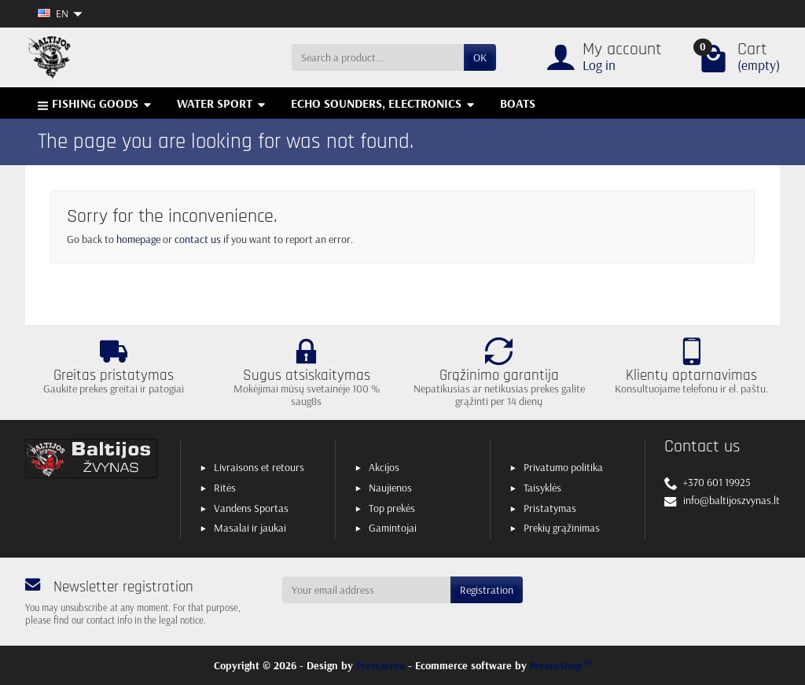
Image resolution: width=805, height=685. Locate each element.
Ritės (225, 488)
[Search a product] (378, 57)
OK (480, 57)
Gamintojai (393, 528)
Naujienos (390, 488)
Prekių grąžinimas (562, 528)
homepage (138, 239)
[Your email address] (366, 589)
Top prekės (392, 508)
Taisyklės (542, 488)
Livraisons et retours (259, 467)
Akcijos (384, 467)
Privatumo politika (563, 467)
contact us (198, 239)
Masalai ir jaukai (250, 528)
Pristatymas (550, 508)
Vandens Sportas (251, 508)
